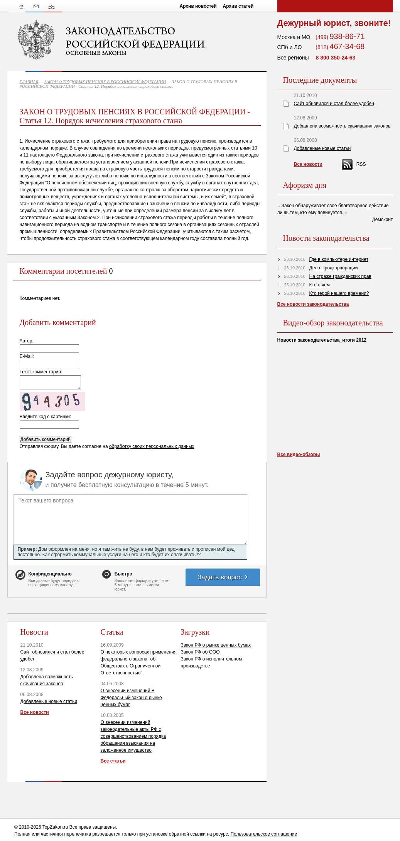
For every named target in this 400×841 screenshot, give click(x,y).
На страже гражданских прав (340, 276)
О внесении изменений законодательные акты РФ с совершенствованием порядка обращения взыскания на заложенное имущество (133, 736)
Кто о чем (319, 285)
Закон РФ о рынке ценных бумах (216, 645)
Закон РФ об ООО (200, 652)
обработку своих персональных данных (151, 446)
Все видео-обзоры (298, 454)
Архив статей (238, 6)
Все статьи (113, 761)
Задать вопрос (222, 577)
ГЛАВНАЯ (29, 81)
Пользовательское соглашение (263, 834)
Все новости (34, 712)
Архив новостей (198, 6)
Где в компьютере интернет (338, 259)
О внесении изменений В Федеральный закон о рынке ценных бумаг (131, 697)
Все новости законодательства (313, 304)
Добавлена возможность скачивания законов (342, 126)
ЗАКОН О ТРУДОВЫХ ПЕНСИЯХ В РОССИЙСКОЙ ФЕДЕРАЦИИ (105, 81)
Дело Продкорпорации (333, 268)
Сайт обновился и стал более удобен (334, 103)
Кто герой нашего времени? (339, 293)
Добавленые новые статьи (49, 701)
